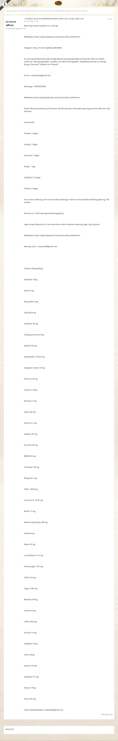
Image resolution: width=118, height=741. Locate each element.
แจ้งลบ (109, 19)
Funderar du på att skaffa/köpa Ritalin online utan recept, (63, 11)
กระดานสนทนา (12, 11)
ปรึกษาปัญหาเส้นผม (28, 11)
